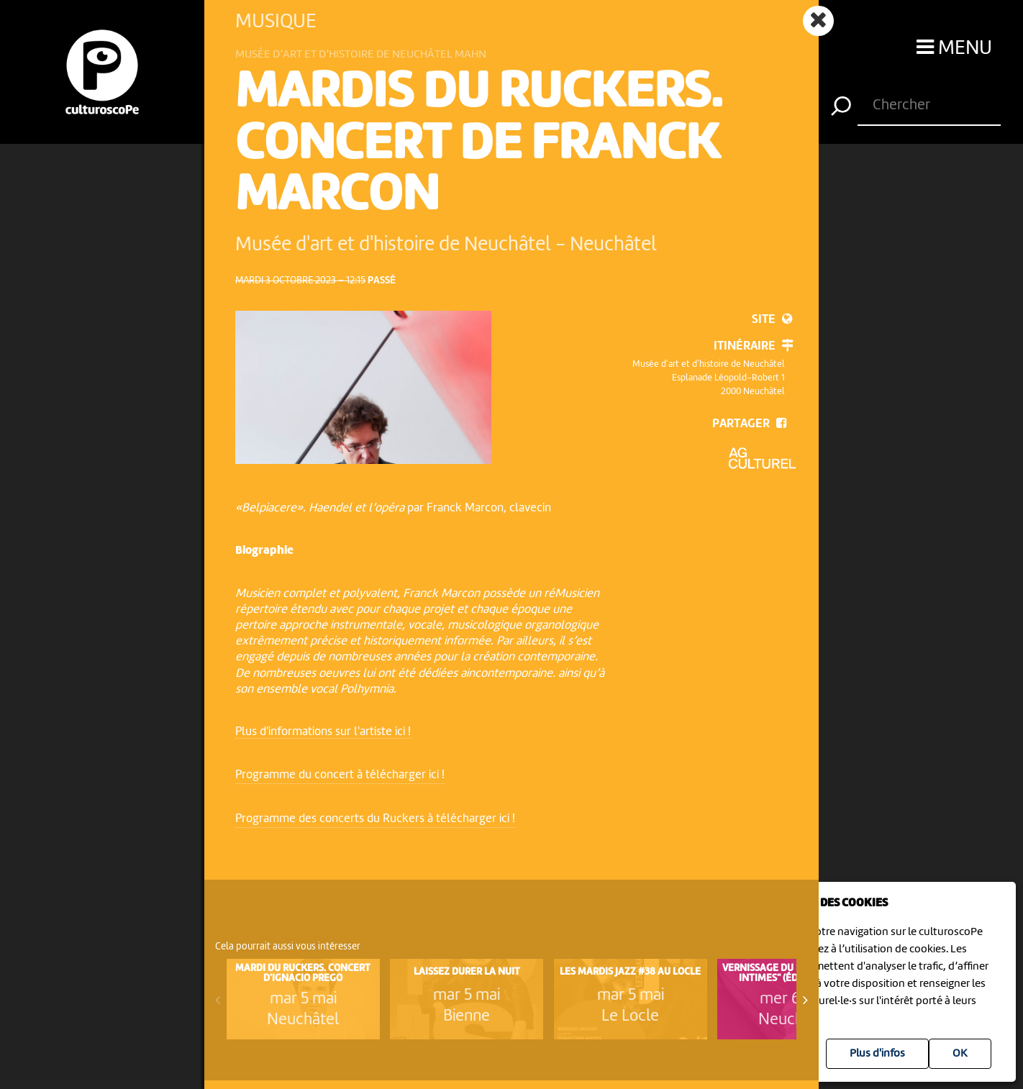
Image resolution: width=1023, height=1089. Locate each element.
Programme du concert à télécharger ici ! (340, 775)
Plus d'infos (877, 1054)
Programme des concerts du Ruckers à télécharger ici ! (375, 819)
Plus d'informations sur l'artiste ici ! (323, 732)
